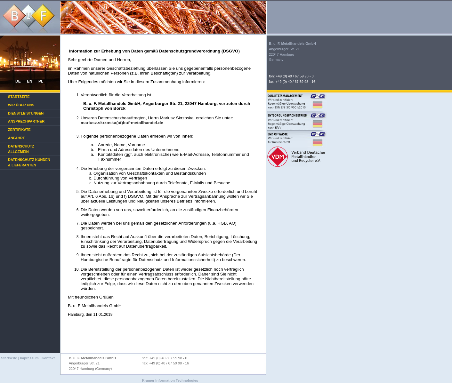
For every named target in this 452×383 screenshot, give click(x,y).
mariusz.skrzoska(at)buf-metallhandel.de (122, 122)
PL (40, 81)
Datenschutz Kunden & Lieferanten (29, 162)
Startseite (19, 97)
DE (18, 81)
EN (29, 81)
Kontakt (48, 358)
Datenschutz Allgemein (21, 149)
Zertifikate (19, 130)
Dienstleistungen (26, 113)
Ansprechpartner (26, 121)
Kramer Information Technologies (170, 380)
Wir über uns (21, 105)
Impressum (29, 358)
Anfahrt (16, 138)
